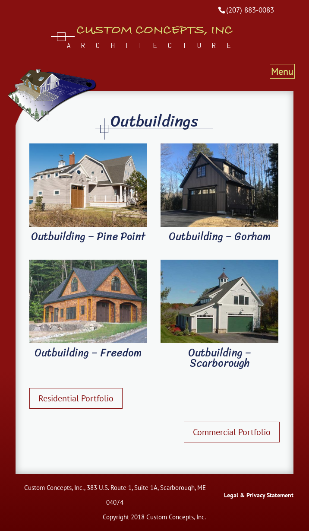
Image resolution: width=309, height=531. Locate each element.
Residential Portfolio (76, 398)
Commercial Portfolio (232, 432)
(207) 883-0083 (250, 10)
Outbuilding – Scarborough (219, 357)
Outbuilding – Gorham (220, 236)
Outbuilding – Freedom (88, 352)
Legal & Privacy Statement (258, 495)
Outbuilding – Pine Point (88, 236)
